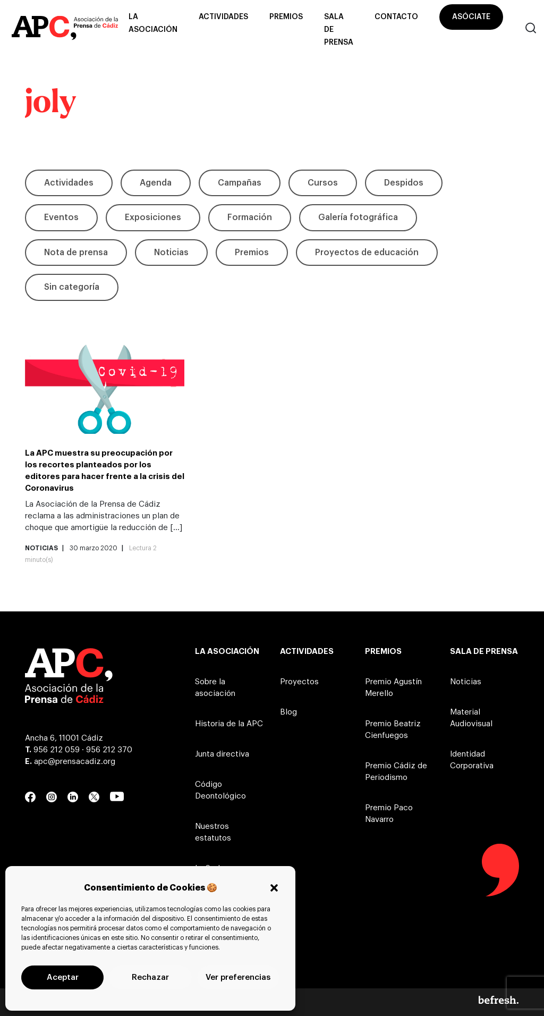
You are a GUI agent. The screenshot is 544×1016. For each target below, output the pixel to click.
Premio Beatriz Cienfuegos (393, 730)
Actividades (223, 17)
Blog (288, 712)
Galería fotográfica (358, 217)
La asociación (153, 23)
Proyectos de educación (367, 252)
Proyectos (299, 682)
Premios (286, 17)
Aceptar (63, 977)
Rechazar (150, 977)
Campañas (239, 183)
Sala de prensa (338, 29)
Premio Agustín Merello (393, 688)
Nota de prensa (76, 252)
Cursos (323, 183)
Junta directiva (222, 754)
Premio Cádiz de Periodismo (396, 772)
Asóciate (471, 17)
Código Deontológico (220, 790)
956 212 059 (56, 750)
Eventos (61, 217)
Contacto (396, 17)
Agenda (156, 183)
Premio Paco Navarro (389, 814)
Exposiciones (153, 217)
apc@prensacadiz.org (74, 762)
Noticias (171, 252)
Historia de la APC (229, 724)
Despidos (403, 183)
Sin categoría (71, 287)
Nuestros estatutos (213, 832)
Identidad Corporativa (472, 760)
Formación (249, 217)
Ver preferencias (238, 977)
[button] (274, 888)
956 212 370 (109, 750)
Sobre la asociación (215, 688)
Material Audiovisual (471, 718)
